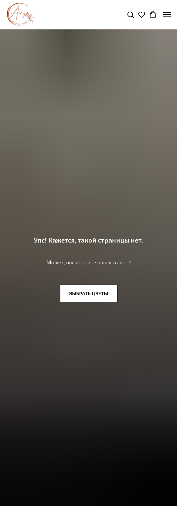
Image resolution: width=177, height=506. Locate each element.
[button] (130, 14)
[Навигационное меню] (167, 15)
